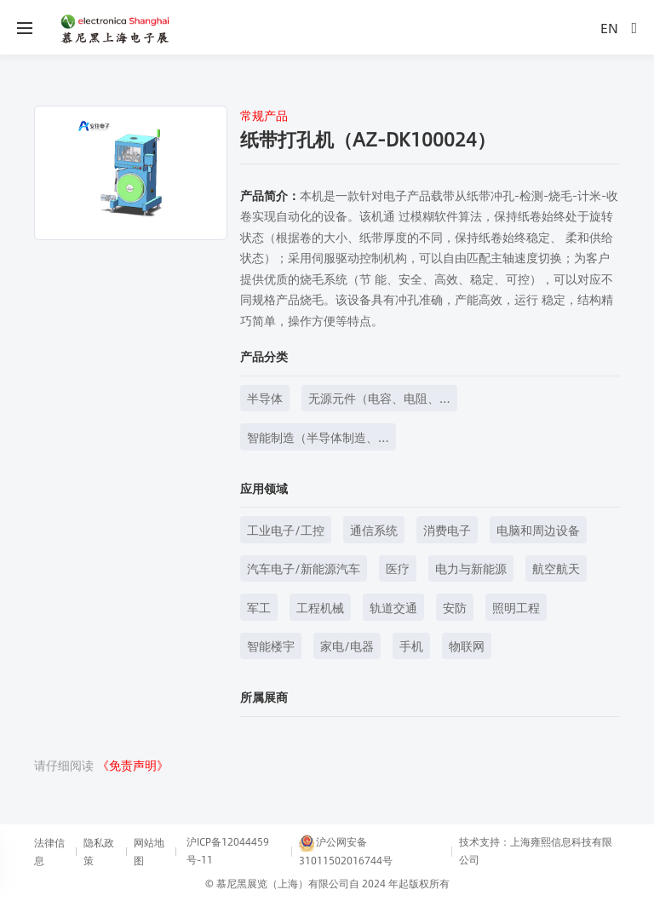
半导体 (265, 397)
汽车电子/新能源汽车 (303, 568)
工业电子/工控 (285, 529)
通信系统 (374, 529)
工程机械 (320, 607)
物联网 (467, 645)
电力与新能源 (471, 568)
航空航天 (556, 568)
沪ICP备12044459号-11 (227, 850)
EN (609, 27)
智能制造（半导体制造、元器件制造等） (312, 439)
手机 (411, 645)
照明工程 (516, 607)
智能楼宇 (271, 645)
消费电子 (447, 529)
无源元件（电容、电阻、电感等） (373, 399)
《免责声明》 (133, 764)
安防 (455, 607)
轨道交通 (393, 607)
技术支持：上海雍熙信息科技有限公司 (535, 850)
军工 (259, 607)
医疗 (398, 568)
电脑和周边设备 (538, 529)
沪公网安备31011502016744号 (346, 851)
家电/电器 (347, 645)
